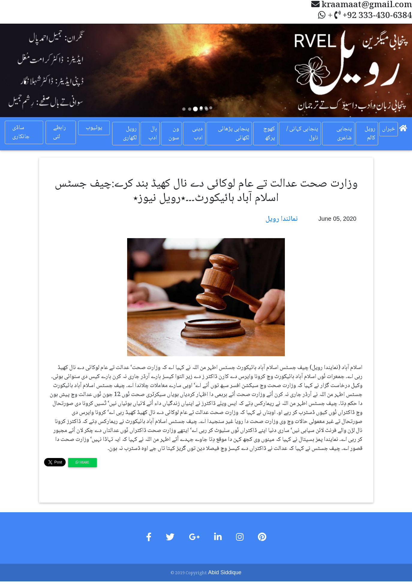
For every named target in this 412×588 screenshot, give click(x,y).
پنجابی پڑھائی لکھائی (233, 133)
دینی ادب (197, 133)
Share (82, 462)
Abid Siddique (224, 572)
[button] (31, 70)
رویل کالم (370, 133)
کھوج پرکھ (269, 133)
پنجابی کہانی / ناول (302, 133)
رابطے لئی (59, 132)
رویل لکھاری (130, 133)
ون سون (174, 133)
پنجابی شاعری (344, 133)
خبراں (388, 129)
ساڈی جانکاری (21, 132)
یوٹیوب (94, 128)
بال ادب (152, 133)
